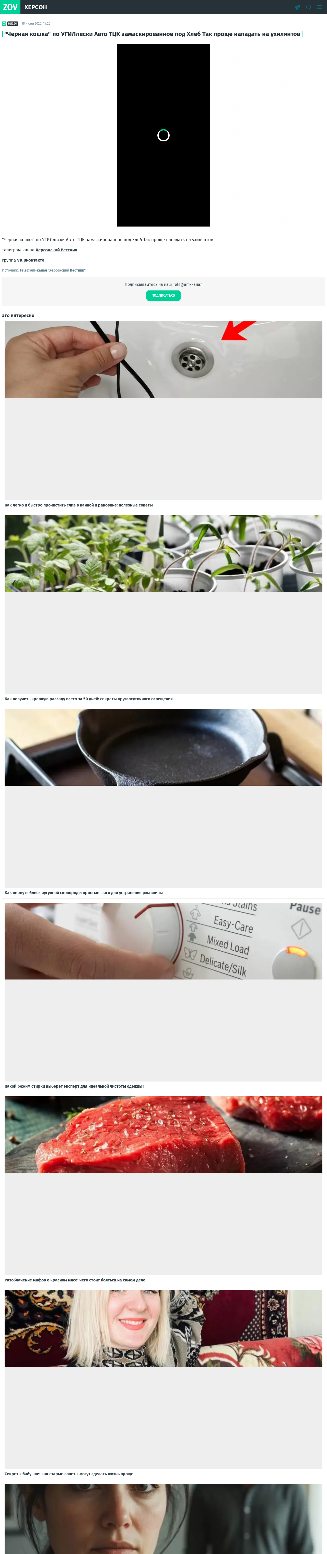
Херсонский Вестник (56, 250)
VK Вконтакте (30, 260)
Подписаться (163, 295)
